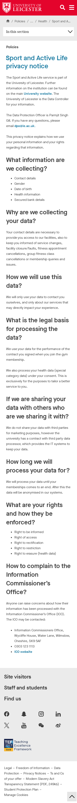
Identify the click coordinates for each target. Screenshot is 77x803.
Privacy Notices (34, 773)
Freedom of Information (33, 768)
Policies (20, 21)
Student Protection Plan (21, 789)
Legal (8, 768)
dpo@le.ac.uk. (25, 126)
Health (43, 21)
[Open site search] (62, 7)
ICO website (23, 652)
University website (38, 93)
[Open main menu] (71, 7)
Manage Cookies (16, 795)
